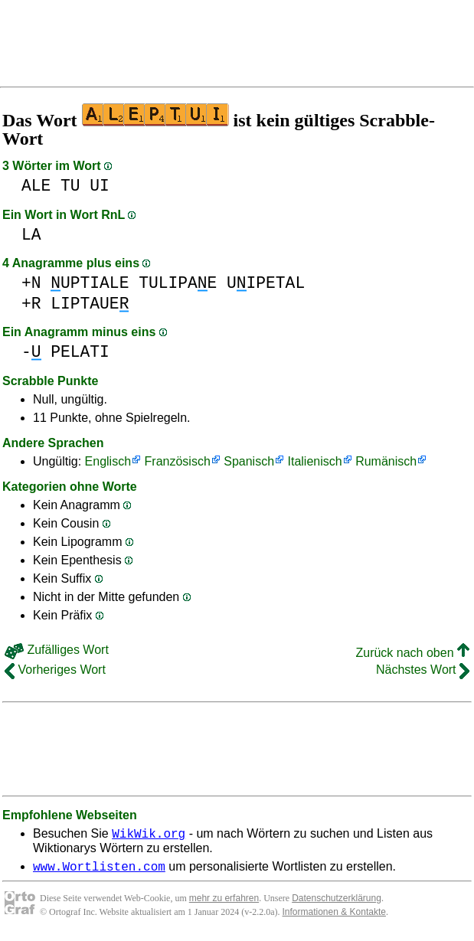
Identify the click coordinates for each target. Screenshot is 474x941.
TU (70, 186)
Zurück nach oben (412, 652)
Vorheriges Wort (55, 669)
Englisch (108, 461)
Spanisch (249, 461)
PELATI (80, 352)
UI (100, 186)
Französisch (178, 461)
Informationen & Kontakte (334, 916)
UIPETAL (266, 283)
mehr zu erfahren (224, 902)
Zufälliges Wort (57, 649)
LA (31, 235)
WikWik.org (148, 835)
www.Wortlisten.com (99, 870)
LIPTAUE (90, 303)
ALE (36, 186)
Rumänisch (386, 461)
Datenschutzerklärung (336, 902)
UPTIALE (90, 283)
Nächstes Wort (422, 669)
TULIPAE (178, 283)
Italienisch (315, 461)
